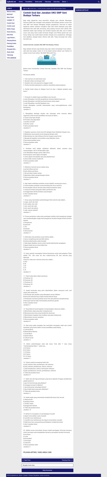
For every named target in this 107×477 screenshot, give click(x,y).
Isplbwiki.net (11, 2)
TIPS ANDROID (11, 58)
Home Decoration (12, 32)
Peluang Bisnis (11, 40)
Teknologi (48, 1)
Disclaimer (36, 475)
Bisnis (65, 2)
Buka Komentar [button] (47, 470)
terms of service (44, 475)
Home (21, 1)
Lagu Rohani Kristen (13, 37)
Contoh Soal (10, 23)
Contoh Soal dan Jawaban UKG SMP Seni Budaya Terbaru (45, 14)
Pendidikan (28, 1)
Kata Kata (56, 1)
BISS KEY (10, 14)
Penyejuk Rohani (12, 49)
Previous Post (66, 460)
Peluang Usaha (11, 43)
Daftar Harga (11, 29)
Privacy (31, 475)
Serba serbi (38, 1)
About (20, 475)
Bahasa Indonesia (12, 11)
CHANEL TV (10, 20)
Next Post (27, 460)
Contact (25, 475)
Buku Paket (10, 17)
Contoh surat (11, 26)
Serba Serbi (10, 52)
